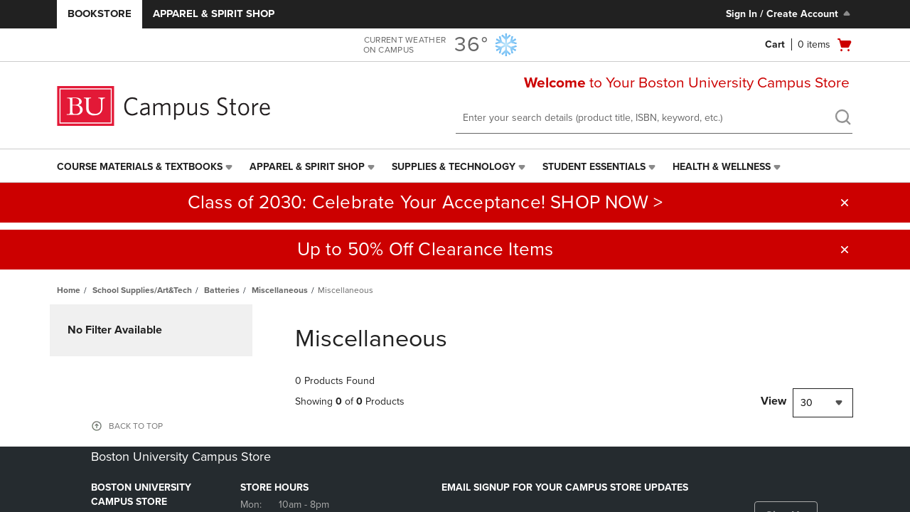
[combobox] (823, 402)
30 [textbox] (807, 403)
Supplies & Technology (453, 167)
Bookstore (100, 13)
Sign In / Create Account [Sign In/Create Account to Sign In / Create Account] (789, 13)
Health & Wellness (722, 167)
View (773, 401)
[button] (844, 203)
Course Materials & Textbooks (140, 167)
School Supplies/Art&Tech (142, 290)
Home (68, 290)
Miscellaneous (280, 290)
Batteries (222, 290)
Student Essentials (594, 167)
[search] (842, 119)
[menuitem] (146, 167)
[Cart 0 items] (809, 44)
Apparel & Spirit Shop (213, 13)
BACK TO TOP (136, 426)
